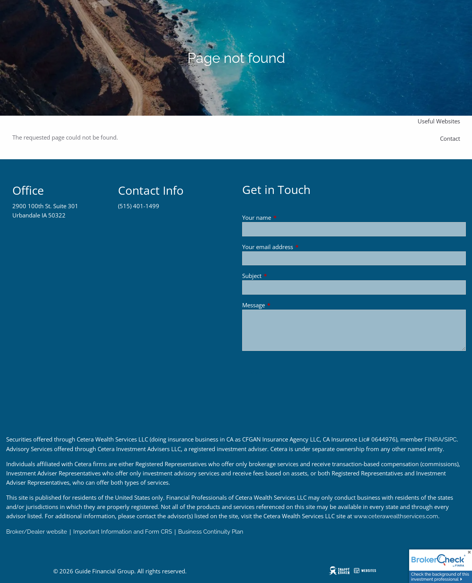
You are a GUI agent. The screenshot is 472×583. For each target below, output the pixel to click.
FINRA (433, 439)
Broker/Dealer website (36, 531)
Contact (450, 138)
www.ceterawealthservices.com (396, 516)
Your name (285, 217)
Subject (280, 276)
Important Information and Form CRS (122, 531)
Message (282, 305)
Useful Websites (439, 121)
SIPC (450, 439)
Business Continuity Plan (210, 531)
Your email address (296, 247)
